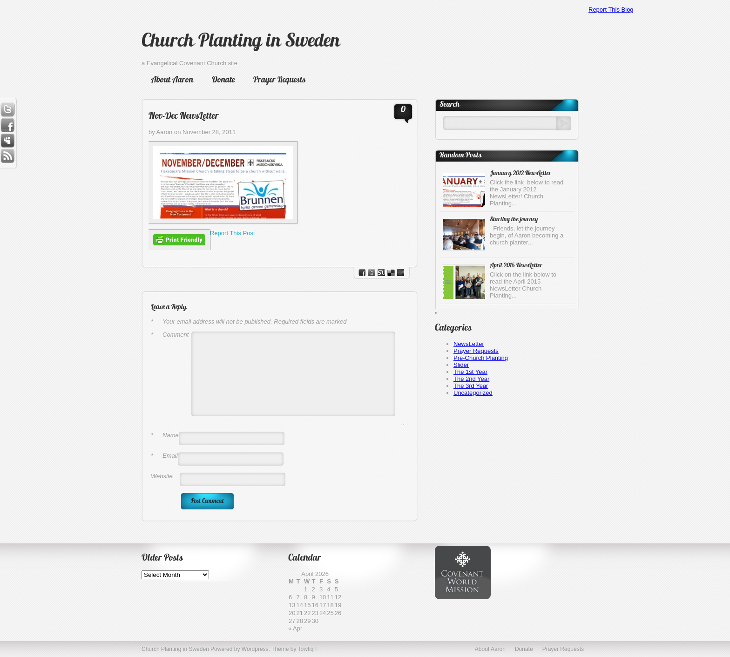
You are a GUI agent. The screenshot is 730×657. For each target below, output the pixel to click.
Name (165, 435)
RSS (7, 157)
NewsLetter (468, 343)
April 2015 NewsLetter (516, 266)
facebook (361, 272)
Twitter (7, 109)
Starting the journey (514, 220)
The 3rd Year (470, 385)
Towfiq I (307, 649)
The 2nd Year (471, 378)
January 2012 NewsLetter (520, 173)
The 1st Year (470, 371)
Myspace (7, 141)
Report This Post (232, 233)
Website (162, 476)
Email (164, 455)
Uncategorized (473, 392)
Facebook (7, 125)
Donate (223, 80)
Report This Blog (611, 9)
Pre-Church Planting (480, 357)
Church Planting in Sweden (241, 42)
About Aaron (172, 80)
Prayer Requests (279, 80)
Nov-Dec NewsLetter (184, 116)
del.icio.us (391, 272)
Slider (461, 364)
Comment (170, 334)
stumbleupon (381, 272)
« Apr (295, 628)
